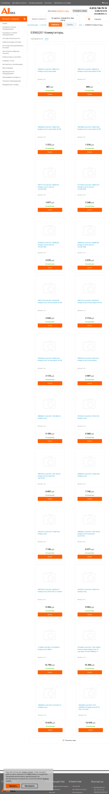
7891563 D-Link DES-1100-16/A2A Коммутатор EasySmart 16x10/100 (49, 476)
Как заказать (77, 792)
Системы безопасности (11, 38)
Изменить (55, 24)
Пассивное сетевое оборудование (9, 34)
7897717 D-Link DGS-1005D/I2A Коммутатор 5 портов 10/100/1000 (48, 187)
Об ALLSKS (76, 786)
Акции (4, 23)
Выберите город (62, 11)
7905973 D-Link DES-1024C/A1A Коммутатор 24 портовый (88, 359)
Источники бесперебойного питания (12, 47)
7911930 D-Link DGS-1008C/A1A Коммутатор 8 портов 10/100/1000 (88, 187)
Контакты (48, 3)
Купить (50, 94)
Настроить (30, 786)
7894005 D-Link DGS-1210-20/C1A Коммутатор (49, 706)
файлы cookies (27, 772)
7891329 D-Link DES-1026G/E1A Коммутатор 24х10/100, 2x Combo (50, 590)
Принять (13, 786)
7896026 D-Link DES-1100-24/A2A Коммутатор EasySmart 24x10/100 (88, 534)
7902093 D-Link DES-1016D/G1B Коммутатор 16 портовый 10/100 (50, 359)
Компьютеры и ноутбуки (11, 57)
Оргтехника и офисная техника (10, 52)
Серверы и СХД (8, 61)
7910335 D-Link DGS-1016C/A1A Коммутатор (88, 417)
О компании (5, 3)
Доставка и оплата (19, 3)
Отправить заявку (80, 11)
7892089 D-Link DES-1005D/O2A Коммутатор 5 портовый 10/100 (49, 128)
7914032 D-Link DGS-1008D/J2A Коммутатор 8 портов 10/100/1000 (48, 245)
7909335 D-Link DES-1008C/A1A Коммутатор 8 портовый (48, 70)
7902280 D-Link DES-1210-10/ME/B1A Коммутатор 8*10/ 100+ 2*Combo (89, 707)
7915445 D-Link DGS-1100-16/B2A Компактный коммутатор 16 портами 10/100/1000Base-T (88, 649)
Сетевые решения (35, 3)
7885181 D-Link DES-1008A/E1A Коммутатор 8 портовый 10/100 (89, 70)
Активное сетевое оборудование (9, 28)
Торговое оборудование (11, 81)
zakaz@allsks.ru (100, 14)
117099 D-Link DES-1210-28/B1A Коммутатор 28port (49, 648)
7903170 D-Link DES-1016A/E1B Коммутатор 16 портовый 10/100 (50, 301)
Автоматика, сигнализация (12, 64)
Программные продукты (11, 77)
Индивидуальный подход (58, 786)
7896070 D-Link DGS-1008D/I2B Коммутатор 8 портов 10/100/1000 (88, 245)
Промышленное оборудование (8, 72)
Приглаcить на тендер (62, 3)
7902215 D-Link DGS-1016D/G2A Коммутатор (49, 533)
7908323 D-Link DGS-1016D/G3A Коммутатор (88, 475)
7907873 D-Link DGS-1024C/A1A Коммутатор (88, 590)
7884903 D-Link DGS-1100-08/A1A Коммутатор (49, 417)
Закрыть (70, 24)
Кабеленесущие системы (11, 42)
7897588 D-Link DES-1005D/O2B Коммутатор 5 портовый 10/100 (89, 128)
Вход (106, 3)
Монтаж (52, 792)
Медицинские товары (10, 84)
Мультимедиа (7, 68)
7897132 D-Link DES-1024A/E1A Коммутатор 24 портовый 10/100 (89, 301)
